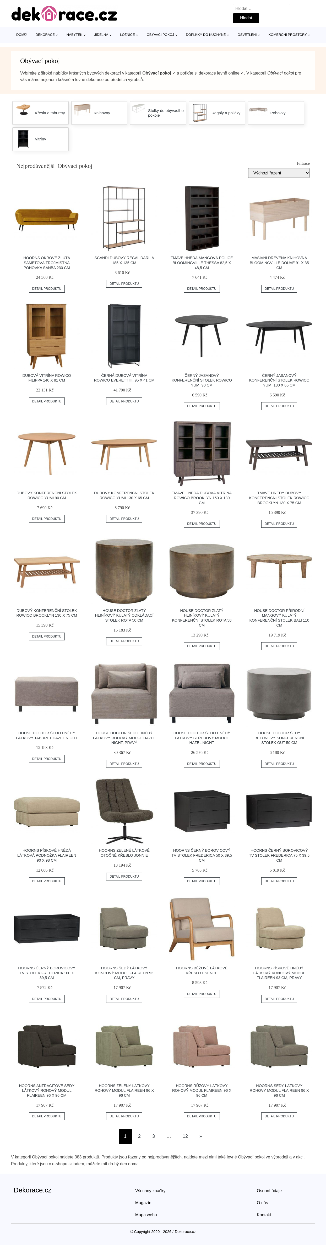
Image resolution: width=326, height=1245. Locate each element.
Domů (21, 35)
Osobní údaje (269, 1191)
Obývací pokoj (160, 35)
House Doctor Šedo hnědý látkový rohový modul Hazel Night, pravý (124, 738)
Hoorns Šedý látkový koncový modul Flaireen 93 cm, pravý (124, 973)
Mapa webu (146, 1215)
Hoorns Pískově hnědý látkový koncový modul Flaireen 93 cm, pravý (279, 973)
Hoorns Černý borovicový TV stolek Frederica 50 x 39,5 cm (201, 855)
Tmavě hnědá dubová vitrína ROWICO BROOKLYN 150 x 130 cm (202, 498)
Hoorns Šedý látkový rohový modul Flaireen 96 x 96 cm (279, 1091)
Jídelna (101, 35)
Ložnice (127, 35)
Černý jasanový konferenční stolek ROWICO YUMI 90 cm (202, 380)
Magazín (143, 1203)
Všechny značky (150, 1191)
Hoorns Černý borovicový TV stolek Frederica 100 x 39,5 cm (46, 973)
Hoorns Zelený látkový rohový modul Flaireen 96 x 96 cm (124, 1091)
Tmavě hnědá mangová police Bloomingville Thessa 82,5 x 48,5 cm (202, 263)
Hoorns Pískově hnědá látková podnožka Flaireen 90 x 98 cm (46, 855)
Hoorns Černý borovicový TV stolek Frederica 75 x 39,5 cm (279, 855)
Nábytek (75, 35)
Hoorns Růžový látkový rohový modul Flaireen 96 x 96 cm (201, 1091)
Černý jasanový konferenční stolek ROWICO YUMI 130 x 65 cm (279, 380)
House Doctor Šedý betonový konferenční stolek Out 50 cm (279, 738)
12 (185, 1136)
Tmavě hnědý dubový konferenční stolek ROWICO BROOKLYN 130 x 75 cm (279, 498)
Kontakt (264, 1215)
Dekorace (45, 35)
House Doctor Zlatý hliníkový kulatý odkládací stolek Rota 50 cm (124, 615)
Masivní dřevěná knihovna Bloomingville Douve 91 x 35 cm (279, 263)
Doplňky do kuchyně (206, 35)
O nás (262, 1203)
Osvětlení (247, 35)
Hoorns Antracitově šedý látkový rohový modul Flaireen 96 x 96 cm (46, 1091)
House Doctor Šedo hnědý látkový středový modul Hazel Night (201, 738)
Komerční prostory (288, 35)
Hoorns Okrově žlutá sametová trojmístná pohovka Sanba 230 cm (46, 263)
